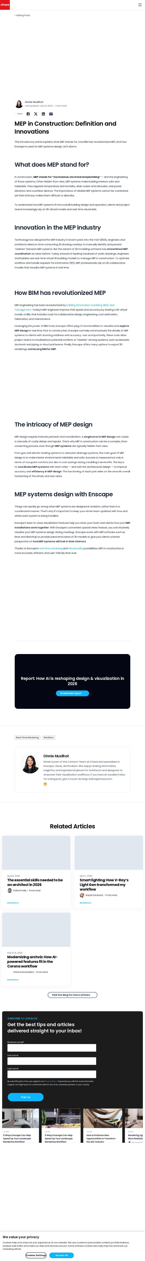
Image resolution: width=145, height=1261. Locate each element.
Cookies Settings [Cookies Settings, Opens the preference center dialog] (36, 1255)
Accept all (61, 1255)
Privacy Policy (51, 1081)
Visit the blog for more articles (71, 995)
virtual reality (75, 548)
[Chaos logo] (5, 5)
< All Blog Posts (22, 15)
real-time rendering (50, 548)
